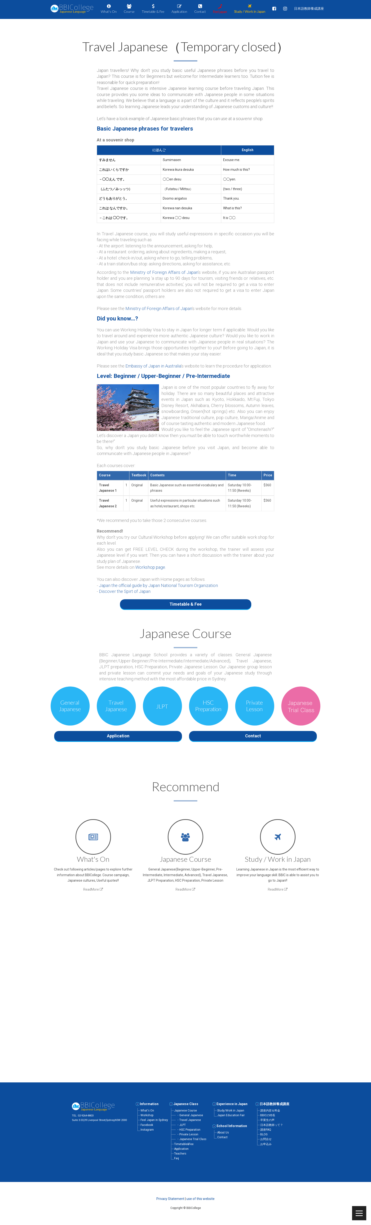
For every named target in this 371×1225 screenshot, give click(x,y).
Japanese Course (185, 1110)
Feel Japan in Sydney (154, 1120)
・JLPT (181, 1125)
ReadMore (93, 887)
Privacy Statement (170, 1199)
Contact (222, 1137)
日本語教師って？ (271, 1125)
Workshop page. (150, 567)
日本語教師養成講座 (274, 1104)
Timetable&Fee (184, 1144)
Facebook (147, 1125)
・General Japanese (190, 1115)
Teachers (180, 1153)
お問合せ (266, 1139)
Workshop (147, 1115)
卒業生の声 (267, 1120)
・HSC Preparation (188, 1129)
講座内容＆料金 (270, 1110)
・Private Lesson (187, 1134)
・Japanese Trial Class (191, 1139)
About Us (223, 1132)
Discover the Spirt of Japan (124, 591)
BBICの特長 (267, 1115)
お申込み (266, 1144)
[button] (185, 129)
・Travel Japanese (189, 1120)
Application (181, 1149)
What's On (147, 1110)
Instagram (147, 1129)
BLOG (264, 1134)
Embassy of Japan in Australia (153, 365)
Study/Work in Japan (230, 1110)
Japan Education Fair (231, 1115)
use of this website (200, 1199)
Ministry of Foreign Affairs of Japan (164, 272)
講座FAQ (265, 1129)
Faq (176, 1158)
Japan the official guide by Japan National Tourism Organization (158, 585)
